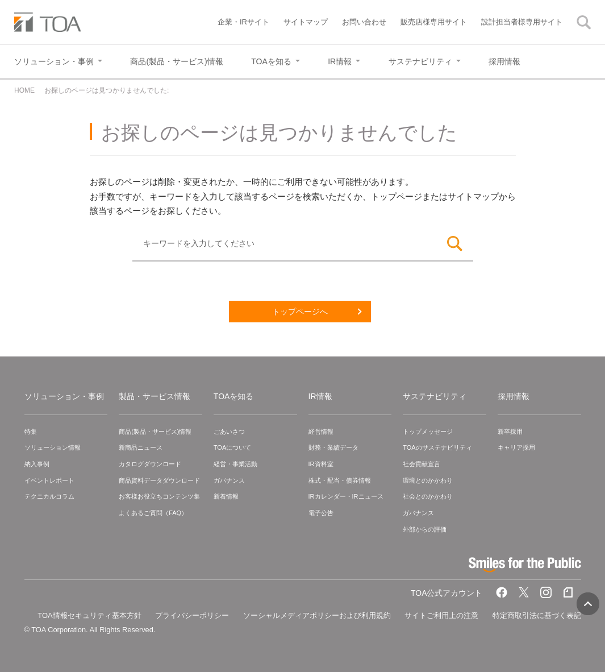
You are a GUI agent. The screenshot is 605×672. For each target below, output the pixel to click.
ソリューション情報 (52, 447)
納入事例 (36, 464)
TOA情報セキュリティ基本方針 (89, 615)
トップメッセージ (428, 431)
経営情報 (320, 431)
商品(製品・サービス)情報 (155, 431)
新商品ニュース (140, 447)
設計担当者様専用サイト (521, 22)
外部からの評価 (425, 529)
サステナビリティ (434, 396)
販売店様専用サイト (433, 22)
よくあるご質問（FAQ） (153, 512)
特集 (30, 431)
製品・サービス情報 (154, 396)
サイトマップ (305, 22)
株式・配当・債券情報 (339, 480)
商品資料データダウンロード (159, 480)
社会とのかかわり (428, 496)
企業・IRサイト (243, 22)
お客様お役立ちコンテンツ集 (159, 496)
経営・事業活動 (235, 464)
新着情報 (226, 496)
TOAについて (232, 447)
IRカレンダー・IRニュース (345, 496)
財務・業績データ (333, 447)
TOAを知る (234, 396)
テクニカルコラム (49, 496)
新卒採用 (510, 431)
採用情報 (513, 396)
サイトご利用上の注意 (441, 615)
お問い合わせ (364, 22)
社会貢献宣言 (421, 464)
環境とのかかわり (428, 480)
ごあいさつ (229, 431)
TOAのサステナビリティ (437, 447)
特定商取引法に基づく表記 (537, 615)
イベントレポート (49, 480)
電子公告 (320, 512)
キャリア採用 (516, 447)
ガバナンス (229, 480)
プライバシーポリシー (192, 615)
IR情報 (320, 396)
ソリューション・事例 (64, 396)
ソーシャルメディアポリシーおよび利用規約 (317, 615)
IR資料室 (320, 464)
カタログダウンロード (150, 464)
